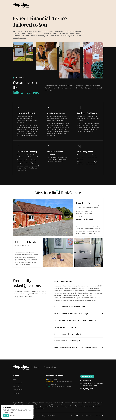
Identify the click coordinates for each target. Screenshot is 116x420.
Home (14, 380)
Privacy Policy (75, 416)
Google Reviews (51, 379)
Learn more (12, 415)
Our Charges (16, 386)
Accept (6, 415)
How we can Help (17, 383)
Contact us (16, 393)
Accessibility (99, 416)
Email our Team (87, 376)
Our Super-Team (18, 390)
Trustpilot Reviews (52, 384)
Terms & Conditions (88, 416)
